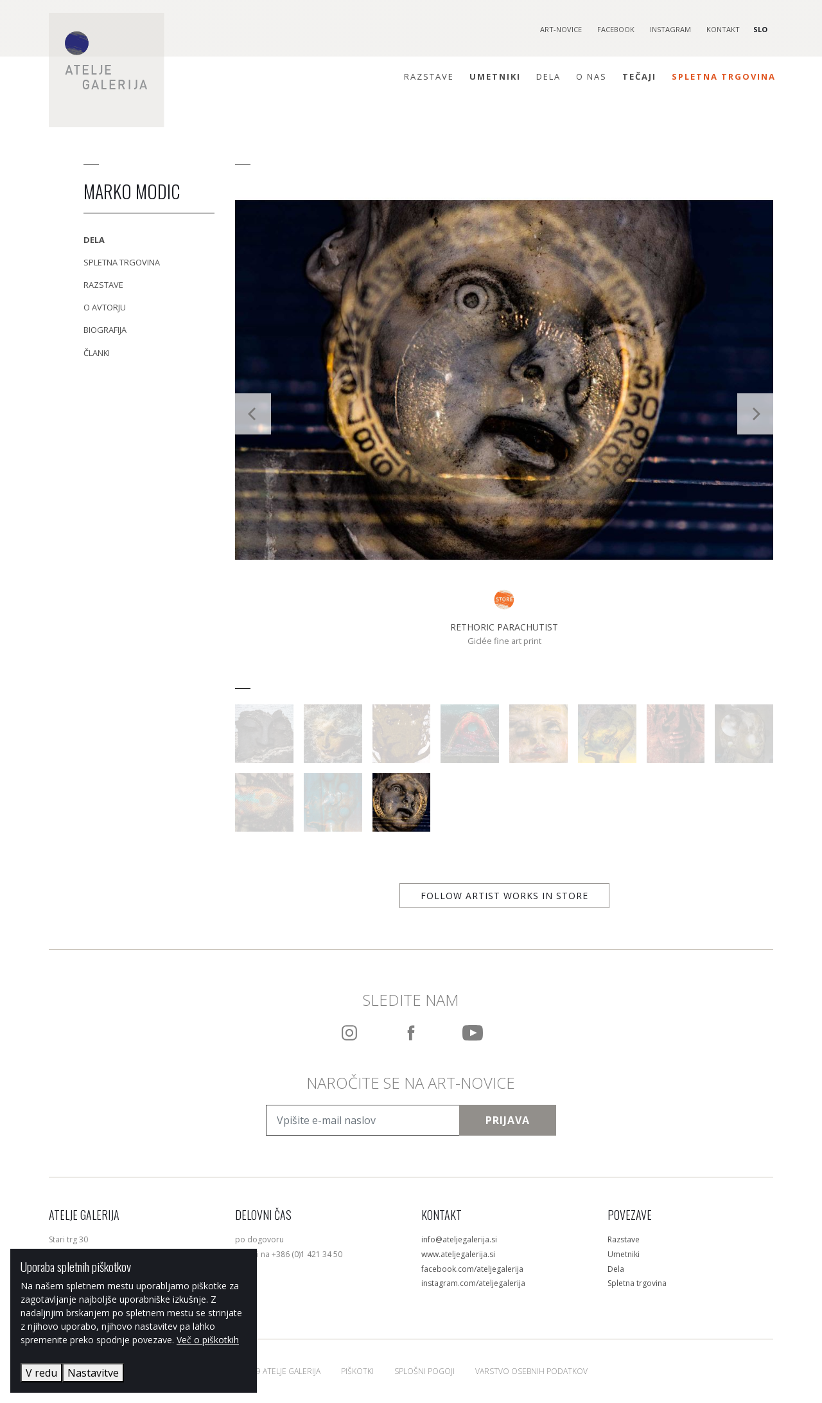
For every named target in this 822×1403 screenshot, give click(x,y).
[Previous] (253, 413)
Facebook (615, 29)
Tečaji (639, 76)
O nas (591, 76)
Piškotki (357, 1371)
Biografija (105, 329)
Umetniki (495, 76)
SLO (760, 29)
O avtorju (104, 307)
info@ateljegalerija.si (459, 1239)
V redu (41, 1373)
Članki (96, 353)
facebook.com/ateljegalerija (472, 1269)
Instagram (670, 29)
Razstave (429, 76)
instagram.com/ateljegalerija (473, 1283)
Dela (548, 76)
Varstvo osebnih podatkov (531, 1371)
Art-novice (561, 29)
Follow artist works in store (504, 895)
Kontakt (723, 29)
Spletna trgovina (724, 76)
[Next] (755, 413)
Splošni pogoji (424, 1371)
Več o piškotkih (208, 1340)
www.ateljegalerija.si (458, 1254)
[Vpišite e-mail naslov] (362, 1120)
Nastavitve (93, 1373)
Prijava (507, 1120)
